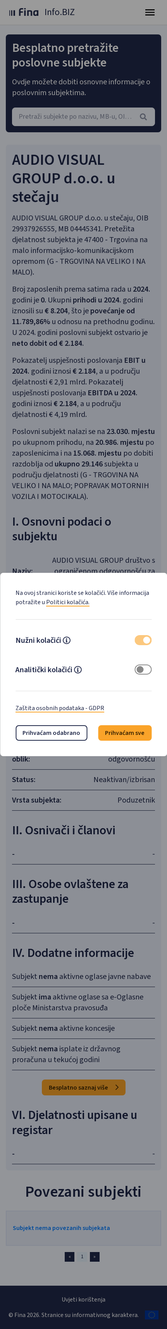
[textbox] (83, 117)
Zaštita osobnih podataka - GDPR (59, 708)
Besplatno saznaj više (84, 1087)
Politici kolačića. (68, 602)
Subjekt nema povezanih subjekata (61, 1228)
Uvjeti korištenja (83, 1299)
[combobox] (83, 117)
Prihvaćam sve (125, 733)
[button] (67, 641)
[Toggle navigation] (150, 12)
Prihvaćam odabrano (51, 733)
